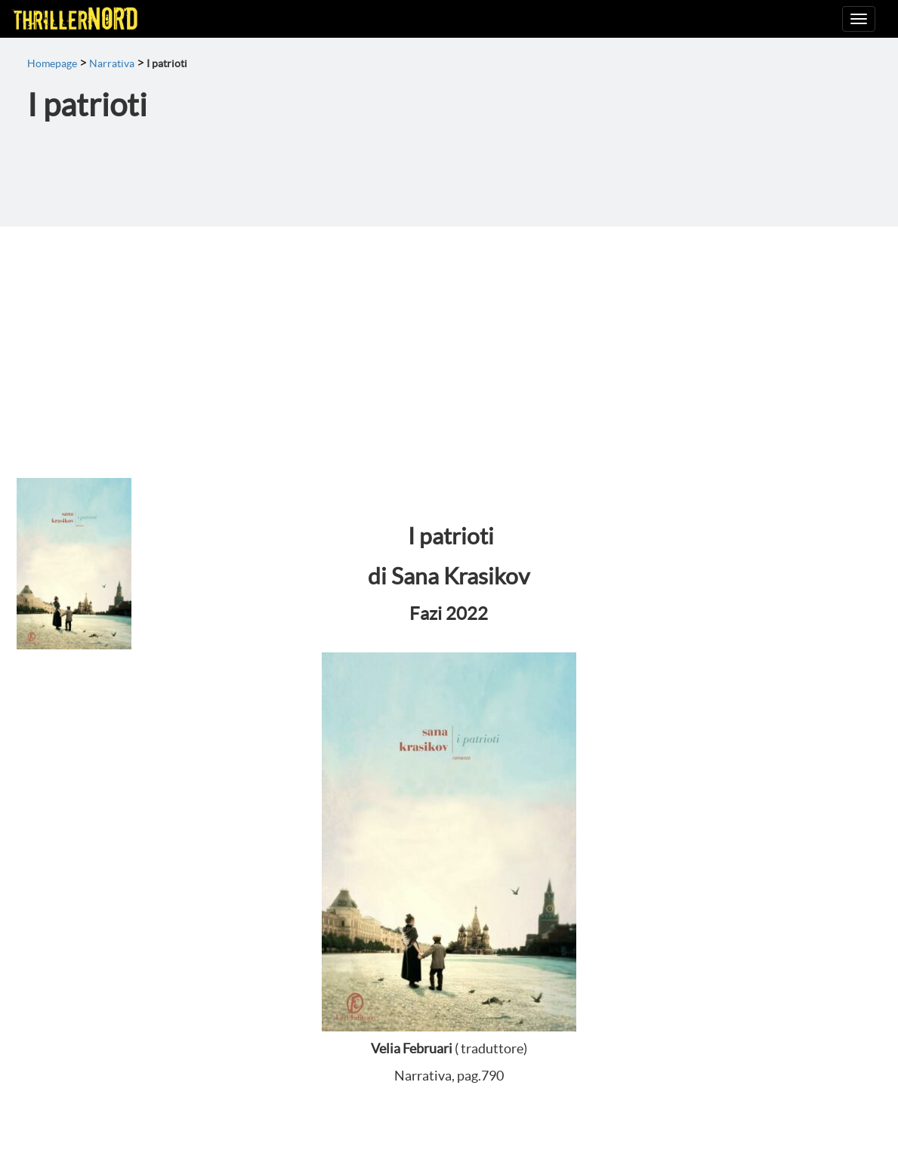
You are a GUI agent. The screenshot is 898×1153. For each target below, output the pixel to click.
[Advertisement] (449, 339)
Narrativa (111, 63)
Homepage (52, 63)
